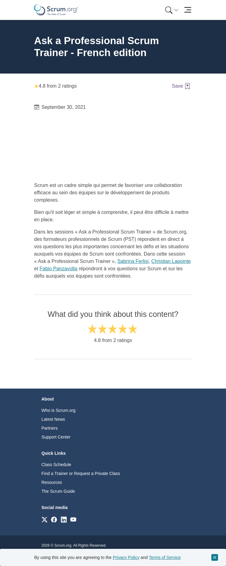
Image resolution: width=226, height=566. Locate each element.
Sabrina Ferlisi (133, 261)
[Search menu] (172, 10)
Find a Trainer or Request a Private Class (81, 473)
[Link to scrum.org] (44, 519)
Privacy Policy (126, 557)
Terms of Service (165, 557)
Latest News (53, 419)
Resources (52, 482)
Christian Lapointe (171, 261)
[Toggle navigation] (188, 10)
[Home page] (56, 9)
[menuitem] (171, 10)
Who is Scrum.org (59, 410)
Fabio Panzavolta (58, 268)
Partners (50, 428)
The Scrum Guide (58, 491)
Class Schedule (56, 464)
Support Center (56, 437)
